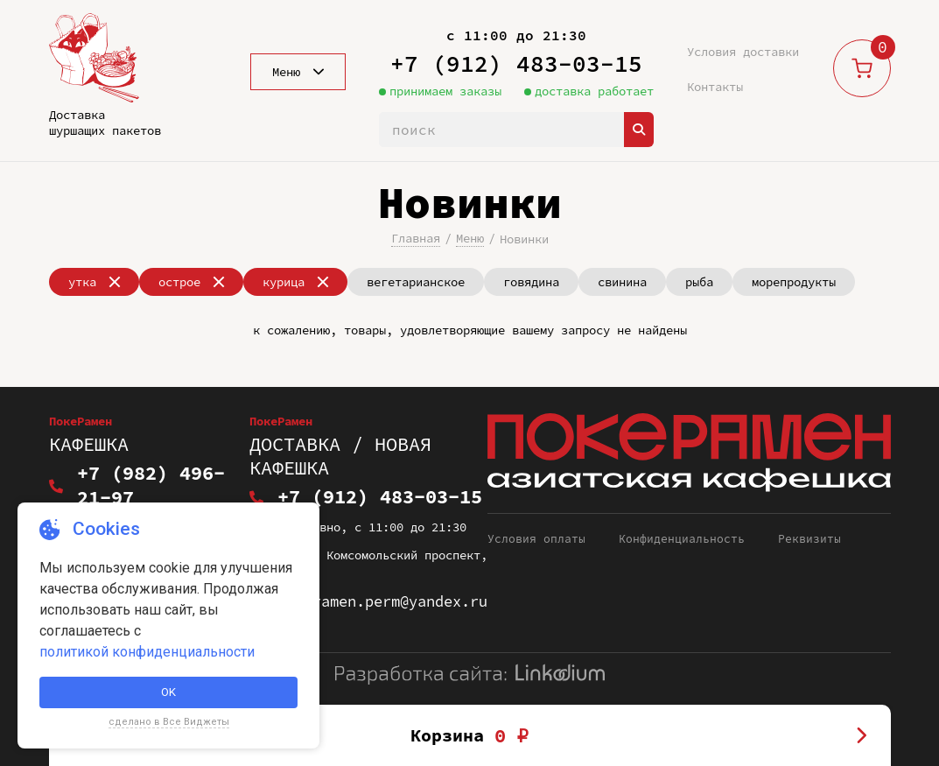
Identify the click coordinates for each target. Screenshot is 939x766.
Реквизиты (809, 516)
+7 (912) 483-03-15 (516, 63)
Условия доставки (743, 52)
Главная (415, 238)
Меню (470, 238)
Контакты (715, 87)
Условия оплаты (536, 516)
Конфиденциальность (682, 516)
